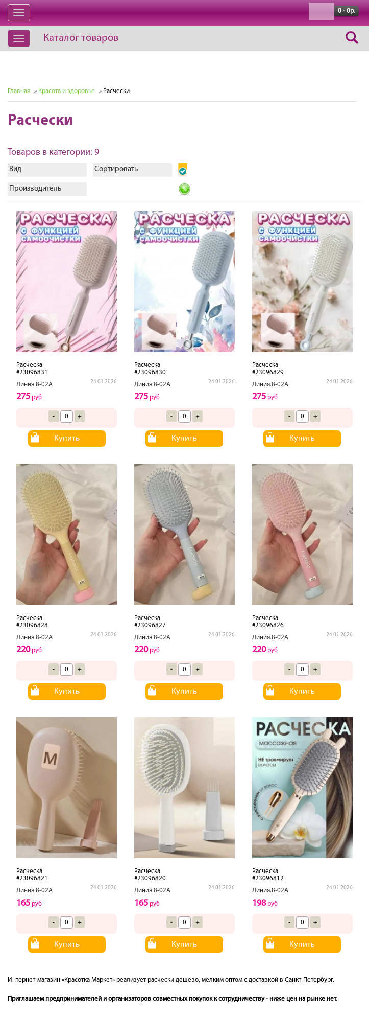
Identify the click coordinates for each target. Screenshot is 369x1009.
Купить (67, 438)
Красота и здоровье (66, 91)
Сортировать (116, 169)
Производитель (35, 189)
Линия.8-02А (34, 384)
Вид (15, 169)
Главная (19, 91)
